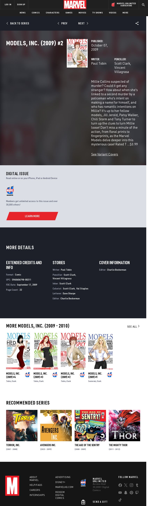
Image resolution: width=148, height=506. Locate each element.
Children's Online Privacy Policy (104, 493)
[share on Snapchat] (125, 463)
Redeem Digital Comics (60, 465)
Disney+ (60, 452)
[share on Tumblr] (137, 456)
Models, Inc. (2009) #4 (13, 344)
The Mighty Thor (118, 414)
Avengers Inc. (48, 414)
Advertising (63, 447)
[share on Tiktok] (120, 471)
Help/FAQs (36, 455)
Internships (37, 465)
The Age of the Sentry (87, 414)
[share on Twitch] (137, 463)
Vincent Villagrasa (123, 74)
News (22, 12)
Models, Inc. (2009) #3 (40, 344)
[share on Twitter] (125, 456)
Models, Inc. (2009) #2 (68, 344)
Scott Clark (101, 74)
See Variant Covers (62, 124)
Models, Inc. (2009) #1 (95, 344)
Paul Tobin (56, 74)
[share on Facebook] (120, 456)
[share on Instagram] (131, 456)
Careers (35, 460)
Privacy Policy (27, 493)
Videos (112, 12)
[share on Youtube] (120, 463)
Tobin (8, 350)
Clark (14, 350)
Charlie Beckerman (70, 267)
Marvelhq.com (64, 457)
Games (69, 12)
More (125, 12)
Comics (36, 12)
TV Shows (97, 12)
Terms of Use (11, 493)
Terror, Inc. (13, 414)
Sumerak (92, 350)
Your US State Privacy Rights (50, 493)
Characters (52, 12)
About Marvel (34, 449)
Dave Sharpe (69, 262)
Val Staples (82, 257)
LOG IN (8, 4)
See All (133, 296)
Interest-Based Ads (64, 497)
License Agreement (132, 493)
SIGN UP (21, 4)
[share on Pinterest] (131, 463)
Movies (82, 12)
